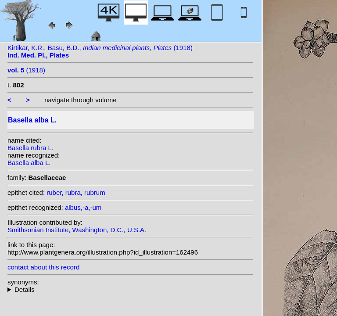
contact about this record (43, 267)
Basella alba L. (28, 162)
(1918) (26, 70)
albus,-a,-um (83, 207)
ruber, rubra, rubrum (76, 192)
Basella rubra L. (30, 147)
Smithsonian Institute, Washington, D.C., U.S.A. (76, 229)
